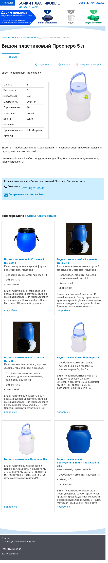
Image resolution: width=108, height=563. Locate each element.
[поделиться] (43, 65)
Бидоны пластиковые (23, 37)
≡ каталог (7, 2)
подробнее (10, 310)
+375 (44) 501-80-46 (91, 3)
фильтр (13, 56)
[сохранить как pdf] (89, 65)
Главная (6, 37)
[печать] (64, 65)
